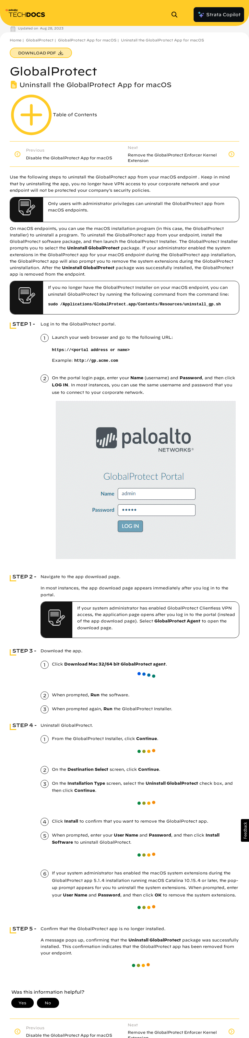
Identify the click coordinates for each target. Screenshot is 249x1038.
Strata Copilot (219, 14)
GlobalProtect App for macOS (87, 40)
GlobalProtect (39, 40)
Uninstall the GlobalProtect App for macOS (162, 40)
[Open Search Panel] (176, 14)
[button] (245, 830)
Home (15, 40)
